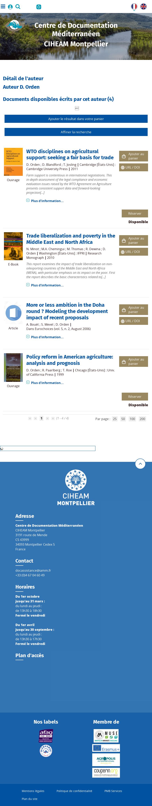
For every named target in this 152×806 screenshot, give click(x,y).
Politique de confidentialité (74, 791)
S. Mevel (47, 324)
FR (133, 6)
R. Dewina (93, 249)
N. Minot (32, 249)
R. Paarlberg (51, 370)
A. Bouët (32, 324)
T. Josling (69, 164)
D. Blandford (51, 164)
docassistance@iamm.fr (33, 570)
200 (142, 419)
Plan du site (29, 799)
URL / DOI (132, 167)
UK (142, 6)
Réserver (135, 213)
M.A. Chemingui (53, 249)
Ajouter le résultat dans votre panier (76, 118)
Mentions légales (33, 791)
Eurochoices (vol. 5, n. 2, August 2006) (63, 329)
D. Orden (33, 164)
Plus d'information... (47, 201)
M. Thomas (75, 249)
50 (123, 419)
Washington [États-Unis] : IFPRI (62, 253)
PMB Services (113, 791)
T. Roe (67, 370)
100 (132, 419)
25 (115, 419)
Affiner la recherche (76, 132)
